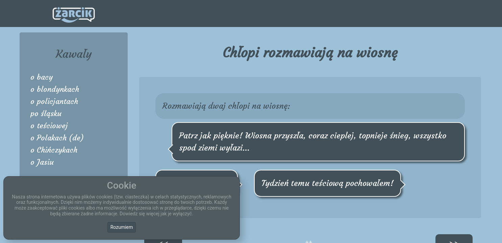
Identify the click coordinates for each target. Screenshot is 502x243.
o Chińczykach (53, 150)
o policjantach (54, 101)
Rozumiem (121, 227)
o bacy (41, 77)
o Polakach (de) (57, 137)
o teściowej (49, 125)
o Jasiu (42, 162)
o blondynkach (54, 89)
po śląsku (45, 113)
